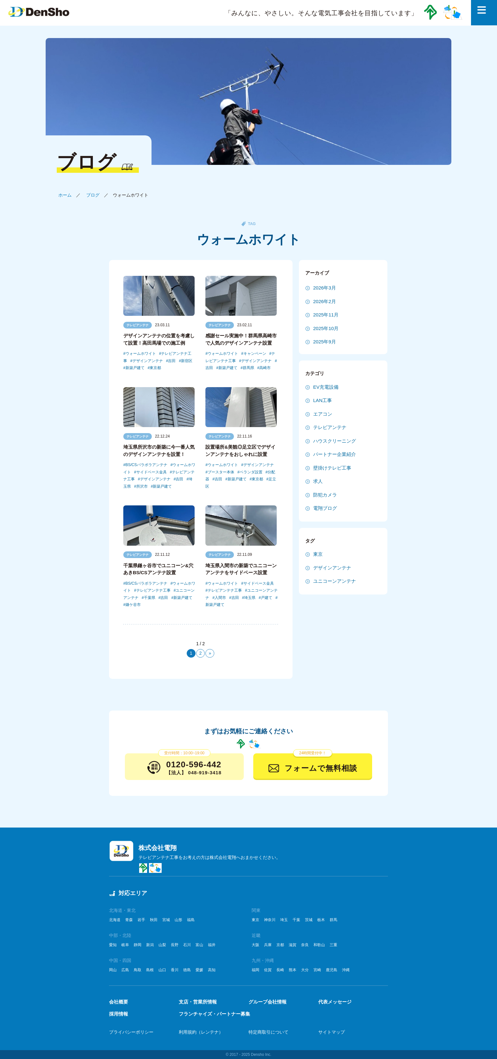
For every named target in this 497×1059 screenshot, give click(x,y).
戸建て (266, 597)
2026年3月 (324, 287)
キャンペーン (254, 353)
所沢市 (142, 486)
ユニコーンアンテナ (334, 581)
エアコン (322, 414)
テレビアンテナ (137, 325)
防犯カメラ (325, 494)
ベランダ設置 (251, 472)
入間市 (220, 597)
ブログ (93, 195)
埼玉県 (249, 597)
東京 (318, 554)
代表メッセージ (335, 1001)
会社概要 (118, 1001)
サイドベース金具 (151, 472)
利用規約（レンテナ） (201, 1032)
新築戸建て (135, 368)
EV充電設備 (326, 387)
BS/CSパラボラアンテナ (146, 465)
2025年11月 (326, 314)
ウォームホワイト (141, 353)
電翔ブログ (325, 508)
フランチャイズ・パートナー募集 (214, 1014)
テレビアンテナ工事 (153, 590)
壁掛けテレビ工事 (332, 468)
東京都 (155, 368)
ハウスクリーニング (334, 441)
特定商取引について (268, 1032)
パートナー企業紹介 (334, 454)
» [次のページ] (210, 653)
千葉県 (149, 597)
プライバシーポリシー (131, 1032)
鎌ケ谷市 (133, 604)
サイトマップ (331, 1032)
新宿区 (186, 361)
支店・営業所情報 (198, 1001)
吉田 (172, 361)
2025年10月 (326, 328)
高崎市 (265, 368)
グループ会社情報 (267, 1001)
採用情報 (118, 1014)
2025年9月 (324, 341)
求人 (318, 481)
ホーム (65, 195)
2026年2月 (324, 301)
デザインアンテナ (147, 361)
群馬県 (248, 368)
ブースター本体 (221, 472)
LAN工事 (322, 400)
